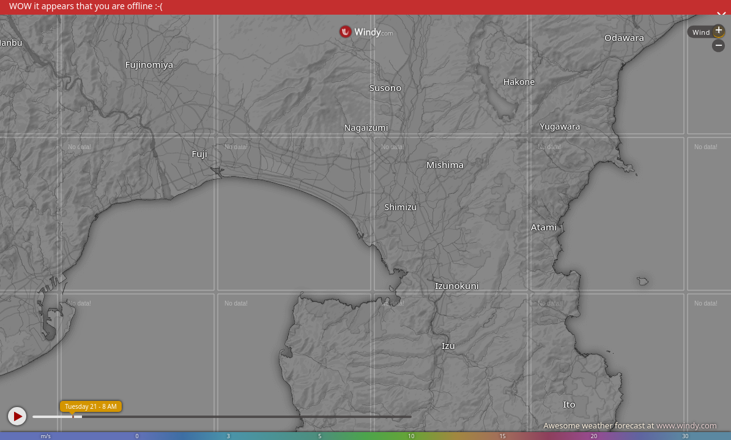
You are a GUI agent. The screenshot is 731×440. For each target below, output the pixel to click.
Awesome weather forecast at (630, 425)
